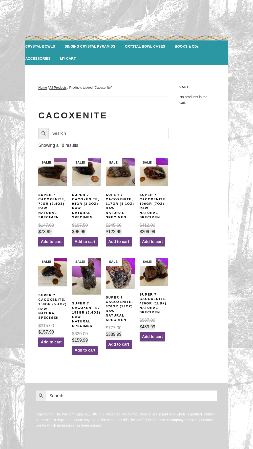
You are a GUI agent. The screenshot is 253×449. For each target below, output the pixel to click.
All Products (57, 87)
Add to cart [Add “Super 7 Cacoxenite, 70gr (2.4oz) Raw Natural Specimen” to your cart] (51, 242)
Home (42, 87)
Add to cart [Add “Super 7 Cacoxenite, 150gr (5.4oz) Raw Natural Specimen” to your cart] (51, 342)
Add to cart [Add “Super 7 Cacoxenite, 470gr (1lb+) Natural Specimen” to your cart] (152, 337)
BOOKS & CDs (187, 46)
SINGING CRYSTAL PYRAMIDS (90, 46)
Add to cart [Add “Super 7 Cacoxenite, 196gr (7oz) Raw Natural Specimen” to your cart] (152, 242)
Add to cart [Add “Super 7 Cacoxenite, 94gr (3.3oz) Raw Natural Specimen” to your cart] (85, 242)
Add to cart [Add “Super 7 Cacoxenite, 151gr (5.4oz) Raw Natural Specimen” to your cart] (85, 350)
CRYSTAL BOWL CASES (145, 46)
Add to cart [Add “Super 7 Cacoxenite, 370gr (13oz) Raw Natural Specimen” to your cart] (118, 344)
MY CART (68, 58)
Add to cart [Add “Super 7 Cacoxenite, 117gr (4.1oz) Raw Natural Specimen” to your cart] (118, 242)
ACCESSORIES (37, 58)
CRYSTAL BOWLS (40, 46)
